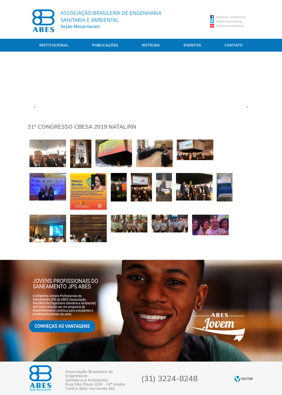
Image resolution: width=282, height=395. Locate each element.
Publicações (105, 45)
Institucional (54, 45)
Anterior (35, 107)
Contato (234, 45)
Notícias (151, 45)
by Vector (243, 379)
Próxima (247, 107)
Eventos (192, 45)
